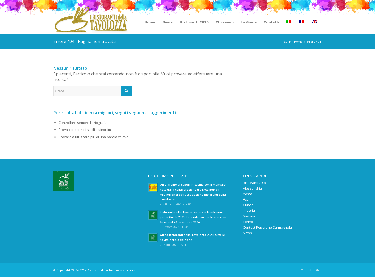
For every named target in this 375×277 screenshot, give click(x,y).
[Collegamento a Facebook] (302, 270)
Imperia (249, 210)
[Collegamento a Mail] (318, 270)
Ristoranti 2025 (254, 182)
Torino (248, 221)
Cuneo (248, 205)
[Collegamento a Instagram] (310, 270)
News (247, 232)
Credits (130, 270)
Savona (249, 216)
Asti (246, 199)
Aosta (247, 193)
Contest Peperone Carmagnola (267, 227)
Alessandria (252, 188)
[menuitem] (150, 22)
